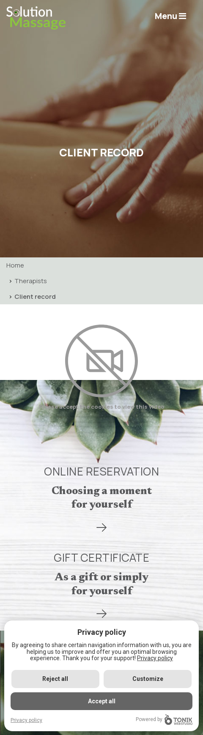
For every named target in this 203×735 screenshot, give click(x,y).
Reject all (55, 678)
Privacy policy (155, 658)
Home (15, 265)
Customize (147, 678)
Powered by (164, 719)
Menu (170, 16)
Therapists (30, 280)
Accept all (101, 701)
